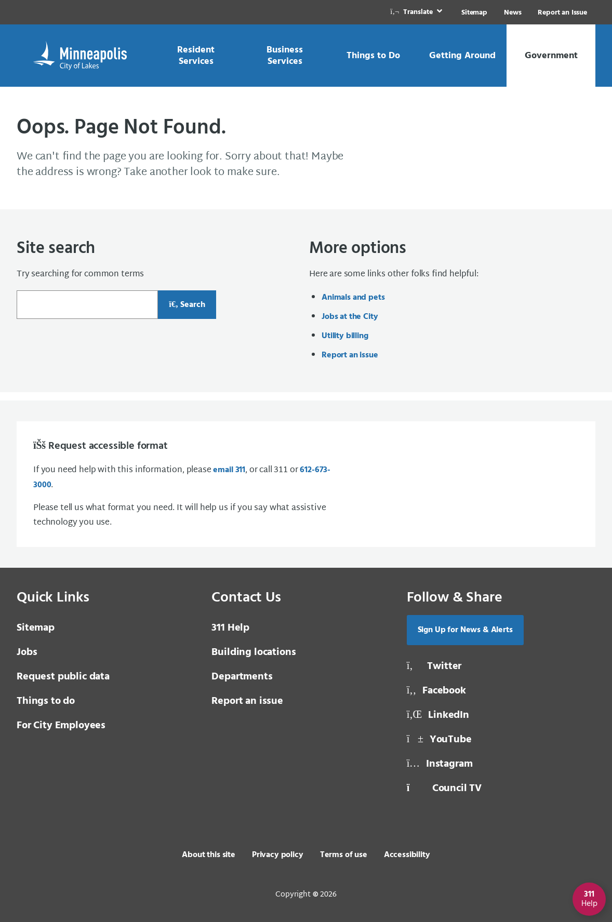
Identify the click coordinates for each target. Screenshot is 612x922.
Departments (241, 677)
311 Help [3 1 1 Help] (230, 628)
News (512, 13)
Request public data (63, 677)
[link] (417, 12)
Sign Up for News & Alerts (465, 630)
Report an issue (350, 355)
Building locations (253, 652)
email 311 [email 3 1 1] (229, 470)
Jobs (27, 652)
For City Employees (61, 725)
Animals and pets (353, 297)
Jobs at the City (350, 317)
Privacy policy (277, 855)
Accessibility (407, 855)
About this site (208, 855)
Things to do (46, 701)
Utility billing (345, 336)
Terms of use (343, 855)
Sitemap (474, 13)
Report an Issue (562, 13)
